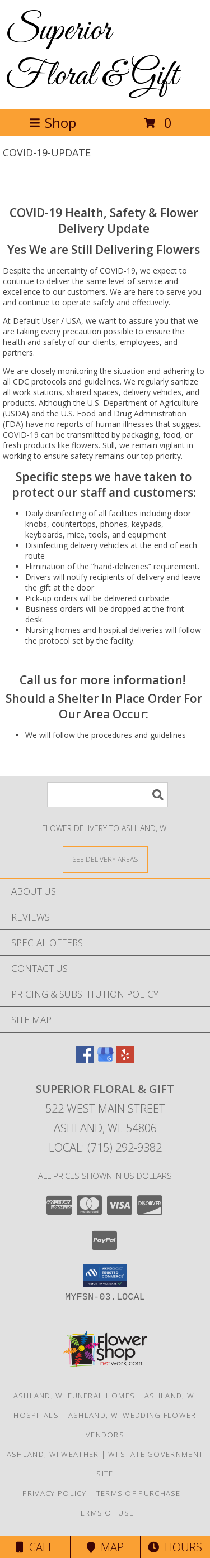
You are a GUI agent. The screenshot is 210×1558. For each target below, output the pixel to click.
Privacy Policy (54, 1493)
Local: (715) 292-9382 (105, 1147)
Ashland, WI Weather (53, 1454)
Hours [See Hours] (175, 1547)
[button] (105, 1275)
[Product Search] (107, 794)
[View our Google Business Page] (105, 1059)
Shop (52, 122)
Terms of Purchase (138, 1493)
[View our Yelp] (125, 1059)
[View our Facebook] (85, 1059)
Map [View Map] (105, 1547)
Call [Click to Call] (35, 1547)
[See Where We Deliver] (105, 859)
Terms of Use (105, 1513)
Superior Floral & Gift (92, 53)
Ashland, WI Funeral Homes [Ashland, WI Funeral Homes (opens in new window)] (74, 1396)
